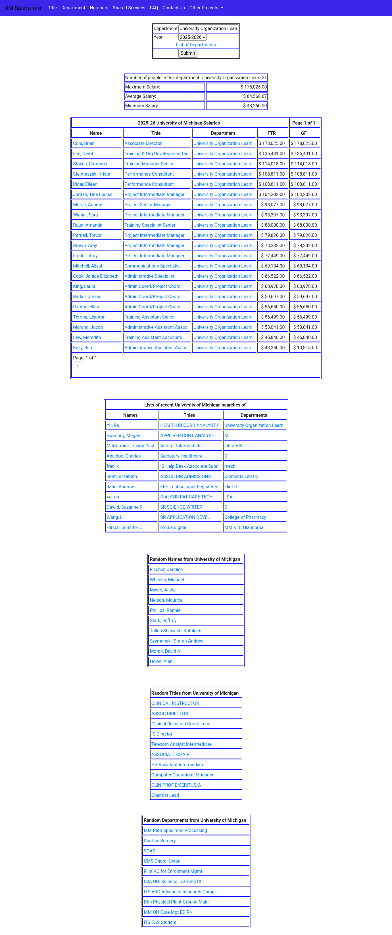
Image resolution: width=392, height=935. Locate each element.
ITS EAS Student (160, 922)
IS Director (161, 734)
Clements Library (241, 476)
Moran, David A (165, 651)
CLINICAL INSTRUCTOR (175, 703)
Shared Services (129, 7)
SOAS (149, 851)
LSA (228, 497)
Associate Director (143, 143)
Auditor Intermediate (181, 445)
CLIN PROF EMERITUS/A (176, 785)
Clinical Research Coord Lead (180, 723)
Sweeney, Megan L (125, 435)
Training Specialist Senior (150, 225)
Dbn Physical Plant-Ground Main (176, 902)
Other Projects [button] (204, 7)
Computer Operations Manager (182, 775)
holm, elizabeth (122, 476)
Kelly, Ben (82, 347)
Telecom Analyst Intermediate (181, 744)
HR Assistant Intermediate (178, 764)
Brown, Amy (85, 245)
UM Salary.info (23, 8)
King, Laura (84, 286)
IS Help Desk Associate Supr (188, 466)
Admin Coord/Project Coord (152, 286)
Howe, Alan (161, 661)
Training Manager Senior (149, 164)
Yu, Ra (113, 425)
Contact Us (174, 7)
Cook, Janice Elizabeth (95, 276)
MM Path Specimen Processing (175, 830)
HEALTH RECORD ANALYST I (189, 425)
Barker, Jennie (87, 296)
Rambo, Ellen (86, 306)
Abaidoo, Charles (124, 456)
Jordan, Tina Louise (92, 194)
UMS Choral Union (162, 861)
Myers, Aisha (163, 590)
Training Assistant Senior (149, 317)
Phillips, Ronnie (165, 610)
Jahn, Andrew (120, 486)
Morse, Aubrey (87, 204)
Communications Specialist (152, 266)
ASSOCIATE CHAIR (170, 754)
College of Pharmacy (245, 517)
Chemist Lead (165, 795)
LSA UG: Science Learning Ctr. (174, 881)
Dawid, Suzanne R (124, 507)
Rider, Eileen (85, 184)
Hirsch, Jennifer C (124, 527)
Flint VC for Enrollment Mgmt (173, 871)
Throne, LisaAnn (89, 317)
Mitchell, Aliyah (88, 266)
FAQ (154, 7)
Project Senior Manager (148, 204)
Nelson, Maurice (166, 600)
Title (52, 7)
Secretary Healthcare (181, 456)
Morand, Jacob (88, 327)
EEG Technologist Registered (189, 486)
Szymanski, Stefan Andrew (176, 641)
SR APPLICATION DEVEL (185, 517)
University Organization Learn (223, 143)
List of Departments (196, 44)
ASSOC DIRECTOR (169, 713)
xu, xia (113, 497)
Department (73, 7)
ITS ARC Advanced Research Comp (179, 891)
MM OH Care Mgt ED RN (168, 912)
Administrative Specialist (149, 276)
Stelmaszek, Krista (91, 174)
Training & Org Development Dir (155, 153)
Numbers (99, 7)
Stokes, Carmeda (90, 164)
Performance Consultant (149, 174)
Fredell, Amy (85, 255)
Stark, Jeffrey (163, 620)
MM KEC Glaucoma (244, 527)
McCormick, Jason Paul (130, 445)
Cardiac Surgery (160, 840)
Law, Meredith (87, 337)
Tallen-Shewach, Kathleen (175, 630)
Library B (233, 445)
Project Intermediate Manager (154, 194)
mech (230, 466)
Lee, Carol (83, 153)
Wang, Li (115, 517)
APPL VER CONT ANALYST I (188, 435)
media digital (173, 527)
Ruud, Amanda (87, 225)
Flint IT (231, 486)
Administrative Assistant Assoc (155, 327)
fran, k (113, 466)
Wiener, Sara (85, 215)
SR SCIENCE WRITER (181, 507)
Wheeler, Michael (167, 579)
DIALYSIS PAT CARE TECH (186, 497)
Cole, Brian (84, 143)
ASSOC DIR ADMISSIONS (185, 476)
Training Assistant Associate (153, 337)
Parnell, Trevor (87, 235)
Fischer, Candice (166, 569)
